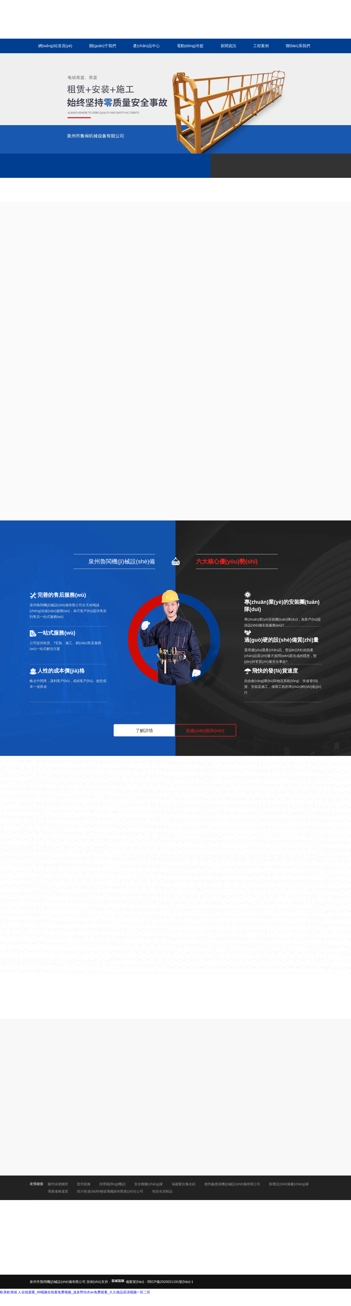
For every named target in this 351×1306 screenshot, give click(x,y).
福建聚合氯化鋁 (184, 1184)
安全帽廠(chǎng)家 (148, 1184)
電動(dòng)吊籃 (190, 46)
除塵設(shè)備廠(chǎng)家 (289, 1184)
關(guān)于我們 (102, 46)
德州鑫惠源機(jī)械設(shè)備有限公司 (232, 1184)
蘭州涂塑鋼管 (58, 1184)
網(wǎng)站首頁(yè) (55, 46)
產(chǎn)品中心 (146, 46)
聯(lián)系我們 (298, 46)
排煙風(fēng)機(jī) (112, 1184)
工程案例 (261, 46)
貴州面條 (83, 1184)
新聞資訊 (228, 46)
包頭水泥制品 (162, 1191)
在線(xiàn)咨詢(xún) (205, 730)
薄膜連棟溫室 (58, 1191)
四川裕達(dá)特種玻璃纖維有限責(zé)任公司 (110, 1191)
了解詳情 (144, 730)
